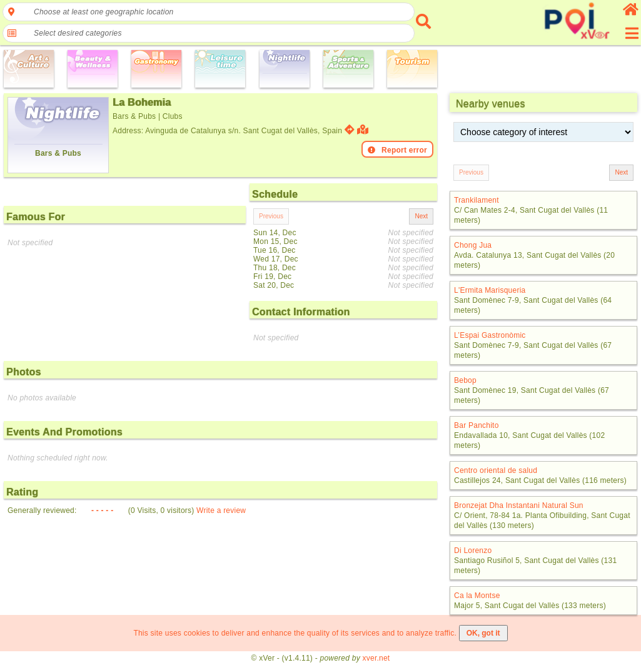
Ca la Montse (477, 595)
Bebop (465, 380)
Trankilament (476, 200)
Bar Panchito (476, 425)
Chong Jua (473, 245)
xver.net (376, 658)
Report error (397, 150)
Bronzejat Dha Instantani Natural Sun (518, 505)
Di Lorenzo (473, 550)
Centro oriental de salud (495, 470)
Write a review (221, 510)
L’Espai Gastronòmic (490, 335)
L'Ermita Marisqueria (489, 290)
